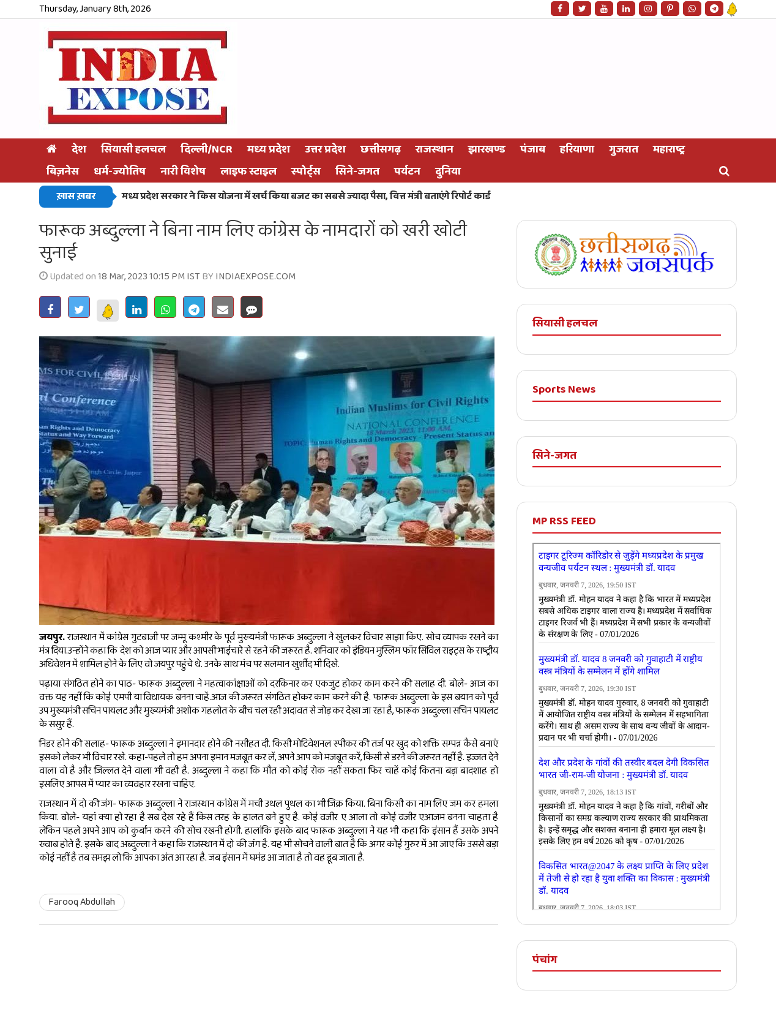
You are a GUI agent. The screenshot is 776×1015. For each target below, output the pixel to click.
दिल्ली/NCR (207, 149)
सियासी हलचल (133, 149)
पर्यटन (407, 171)
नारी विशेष (183, 171)
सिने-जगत (357, 171)
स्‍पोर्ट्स (306, 171)
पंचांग (544, 959)
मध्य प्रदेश (268, 149)
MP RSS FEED (564, 521)
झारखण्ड (487, 149)
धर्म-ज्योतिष (120, 171)
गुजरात (623, 149)
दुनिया (448, 171)
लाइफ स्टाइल (248, 171)
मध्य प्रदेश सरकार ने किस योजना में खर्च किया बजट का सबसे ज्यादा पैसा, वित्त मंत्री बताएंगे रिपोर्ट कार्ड (306, 196)
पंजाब (532, 149)
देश (79, 149)
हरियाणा (577, 149)
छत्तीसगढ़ (380, 149)
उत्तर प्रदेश (325, 149)
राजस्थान (434, 149)
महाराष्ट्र (669, 149)
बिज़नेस (63, 171)
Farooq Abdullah (81, 902)
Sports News (563, 389)
